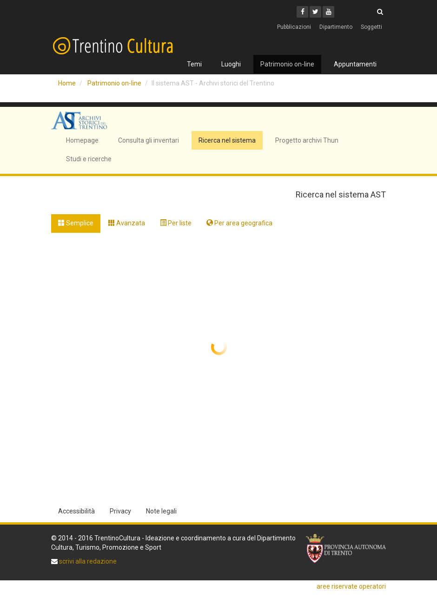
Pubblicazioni (294, 27)
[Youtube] (328, 12)
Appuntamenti (355, 64)
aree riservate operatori (351, 586)
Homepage (82, 140)
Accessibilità (76, 511)
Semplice (75, 223)
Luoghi (231, 64)
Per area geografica (239, 223)
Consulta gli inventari (148, 140)
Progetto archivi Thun (306, 140)
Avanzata (126, 223)
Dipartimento (335, 27)
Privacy (120, 511)
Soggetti (371, 27)
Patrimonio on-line (287, 64)
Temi (194, 64)
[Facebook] (302, 12)
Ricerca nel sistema (227, 140)
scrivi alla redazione (87, 561)
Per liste (176, 223)
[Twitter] (315, 12)
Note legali (161, 511)
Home (67, 83)
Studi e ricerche (89, 159)
